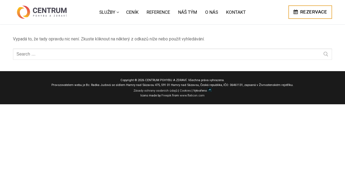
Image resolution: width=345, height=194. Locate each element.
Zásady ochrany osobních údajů (155, 90)
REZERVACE (310, 12)
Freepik (166, 95)
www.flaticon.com (192, 95)
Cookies (185, 90)
